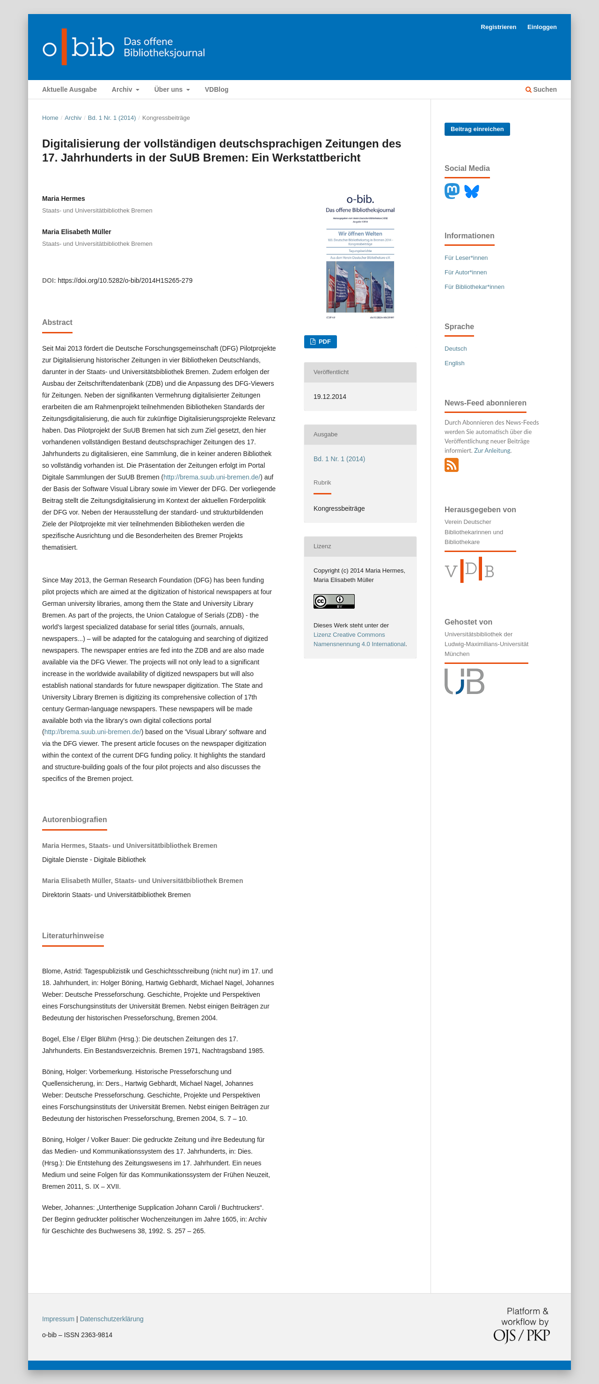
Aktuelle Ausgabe (69, 89)
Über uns (169, 89)
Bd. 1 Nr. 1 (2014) (112, 117)
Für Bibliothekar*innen (474, 286)
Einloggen (542, 26)
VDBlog (217, 89)
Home (50, 117)
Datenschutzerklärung (112, 1319)
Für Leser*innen (466, 257)
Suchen (541, 89)
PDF (324, 341)
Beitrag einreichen (477, 129)
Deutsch (456, 348)
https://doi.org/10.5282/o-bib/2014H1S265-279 (125, 280)
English (455, 363)
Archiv (123, 89)
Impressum (58, 1319)
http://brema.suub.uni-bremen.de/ (211, 477)
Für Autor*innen (466, 272)
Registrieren (499, 26)
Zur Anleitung (492, 450)
